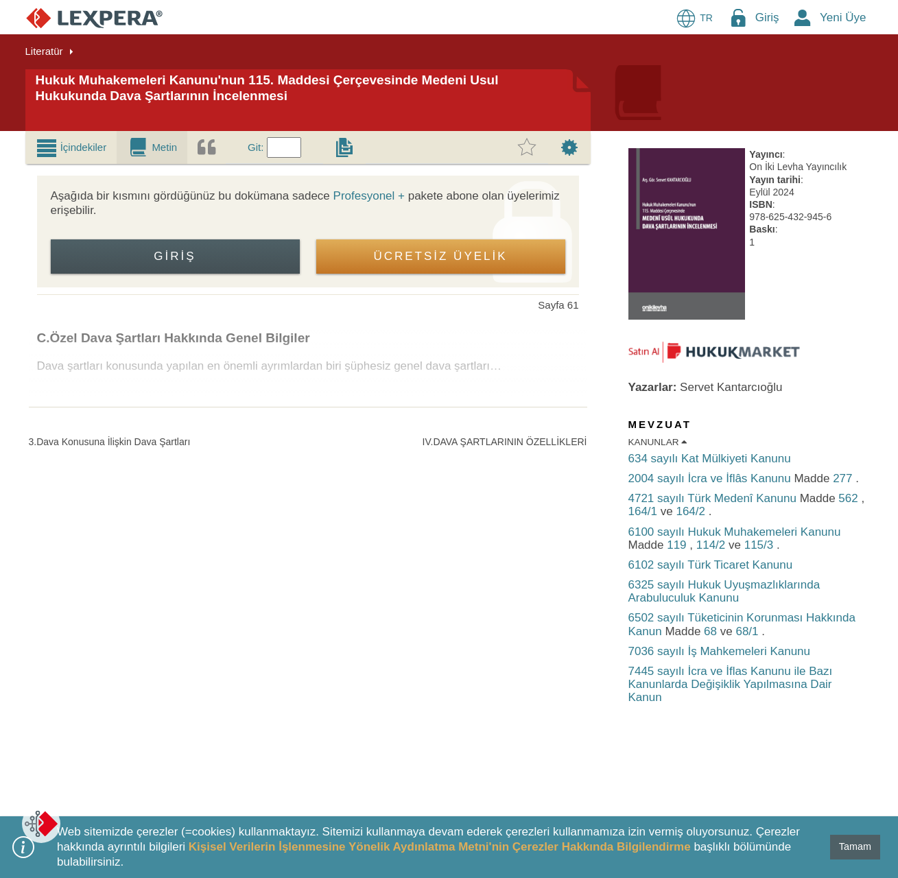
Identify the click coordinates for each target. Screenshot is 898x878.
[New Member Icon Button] (802, 17)
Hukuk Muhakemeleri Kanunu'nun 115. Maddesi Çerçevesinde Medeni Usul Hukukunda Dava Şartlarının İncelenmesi (267, 88)
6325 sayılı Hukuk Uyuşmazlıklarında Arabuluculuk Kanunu (724, 591)
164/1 (644, 511)
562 (849, 498)
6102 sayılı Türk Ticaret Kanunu (710, 564)
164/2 (692, 511)
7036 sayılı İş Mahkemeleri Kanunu (719, 651)
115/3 (760, 544)
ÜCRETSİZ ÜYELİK (440, 256)
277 (844, 478)
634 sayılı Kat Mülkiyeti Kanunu (709, 458)
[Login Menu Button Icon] (738, 17)
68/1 (748, 631)
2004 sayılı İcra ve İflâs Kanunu (711, 478)
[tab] (71, 147)
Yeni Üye (843, 17)
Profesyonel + (369, 195)
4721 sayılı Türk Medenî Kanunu (714, 498)
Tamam (855, 846)
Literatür (44, 51)
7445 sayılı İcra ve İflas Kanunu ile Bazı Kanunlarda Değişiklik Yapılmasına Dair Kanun (730, 684)
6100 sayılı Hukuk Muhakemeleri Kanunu (734, 531)
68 (712, 631)
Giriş (767, 17)
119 (678, 544)
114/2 (712, 544)
